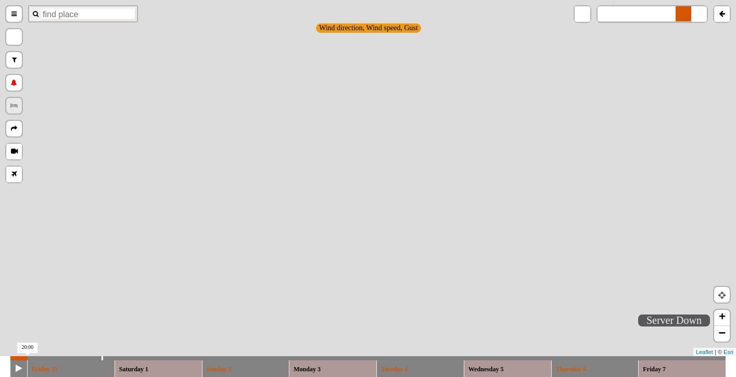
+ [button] (722, 317)
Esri (728, 352)
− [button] (722, 334)
